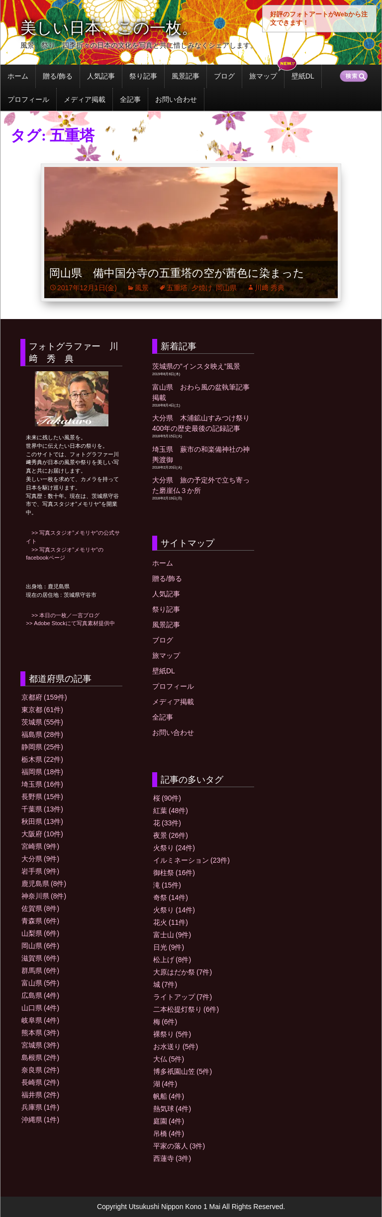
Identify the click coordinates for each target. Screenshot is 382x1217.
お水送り (175, 1047)
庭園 (168, 1121)
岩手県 (40, 871)
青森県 (40, 921)
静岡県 (42, 747)
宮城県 (40, 1045)
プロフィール (28, 99)
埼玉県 (42, 784)
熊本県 (40, 1033)
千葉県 (42, 809)
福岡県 (42, 772)
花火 (170, 922)
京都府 (44, 697)
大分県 (40, 859)
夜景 (170, 835)
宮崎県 (40, 846)
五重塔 (177, 288)
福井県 (40, 1095)
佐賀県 (40, 908)
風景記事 (185, 76)
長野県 (42, 797)
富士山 (172, 935)
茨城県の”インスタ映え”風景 (196, 366)
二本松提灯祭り (186, 1009)
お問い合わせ (176, 99)
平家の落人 (179, 1146)
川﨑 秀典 (270, 288)
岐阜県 (40, 1020)
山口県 (40, 1008)
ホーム (17, 76)
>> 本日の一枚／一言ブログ (62, 615)
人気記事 (101, 76)
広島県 (40, 995)
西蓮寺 (172, 1158)
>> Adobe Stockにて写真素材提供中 (70, 623)
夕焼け (201, 288)
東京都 (42, 710)
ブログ (224, 76)
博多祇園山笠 (182, 1071)
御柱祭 (174, 873)
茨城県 (42, 722)
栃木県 (42, 759)
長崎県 (40, 1082)
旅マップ (263, 76)
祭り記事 (143, 76)
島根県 (40, 1057)
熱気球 (172, 1109)
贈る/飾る (58, 76)
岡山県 (226, 288)
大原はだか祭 (182, 972)
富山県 (40, 983)
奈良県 (40, 1070)
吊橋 (168, 1133)
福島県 (42, 734)
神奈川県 (43, 896)
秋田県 (42, 821)
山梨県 (40, 933)
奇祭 (170, 897)
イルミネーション (191, 860)
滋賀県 (40, 958)
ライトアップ (182, 997)
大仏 (168, 1059)
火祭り (174, 848)
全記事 (130, 99)
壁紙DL (302, 76)
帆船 (168, 1096)
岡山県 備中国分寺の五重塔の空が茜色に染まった (176, 273)
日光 (168, 947)
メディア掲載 (84, 99)
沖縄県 (40, 1120)
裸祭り (172, 1034)
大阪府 (42, 834)
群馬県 (40, 970)
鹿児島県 (43, 884)
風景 (142, 288)
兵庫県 (40, 1107)
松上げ (172, 960)
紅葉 (170, 810)
